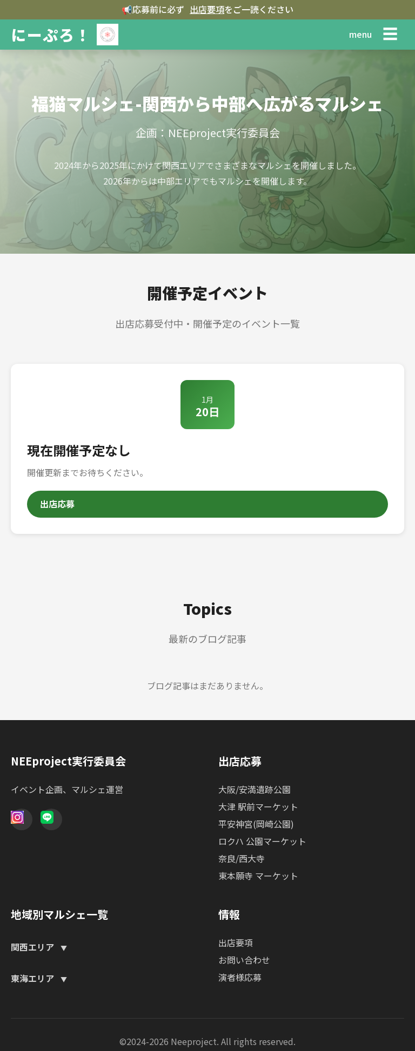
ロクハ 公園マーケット (262, 841)
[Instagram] (21, 819)
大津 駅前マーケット (258, 806)
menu (360, 34)
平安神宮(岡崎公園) (256, 823)
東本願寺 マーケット (258, 875)
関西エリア (33, 946)
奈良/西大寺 (241, 858)
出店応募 (57, 503)
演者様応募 (240, 977)
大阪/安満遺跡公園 (254, 789)
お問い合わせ (244, 959)
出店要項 (207, 9)
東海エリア (33, 978)
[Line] (51, 819)
